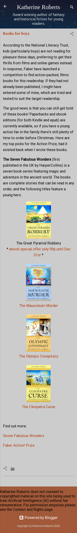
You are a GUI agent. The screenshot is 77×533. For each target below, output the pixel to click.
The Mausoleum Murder (38, 305)
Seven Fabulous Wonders (23, 435)
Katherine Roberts (38, 7)
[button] (72, 34)
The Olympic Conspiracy (38, 356)
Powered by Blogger (38, 517)
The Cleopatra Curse (38, 407)
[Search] (72, 7)
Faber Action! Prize (19, 445)
